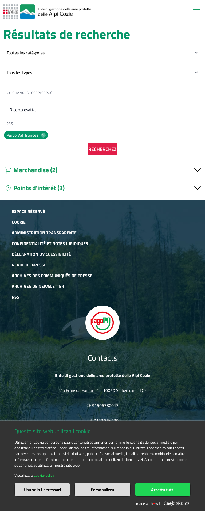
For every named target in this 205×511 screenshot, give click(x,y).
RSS (15, 297)
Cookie (19, 222)
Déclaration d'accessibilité (41, 254)
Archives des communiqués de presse (52, 275)
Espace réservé (28, 211)
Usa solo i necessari (42, 489)
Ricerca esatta (23, 109)
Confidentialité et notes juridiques (50, 243)
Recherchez (102, 149)
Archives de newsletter (38, 286)
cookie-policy (44, 475)
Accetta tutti (162, 489)
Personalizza (102, 489)
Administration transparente (44, 233)
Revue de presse (29, 265)
